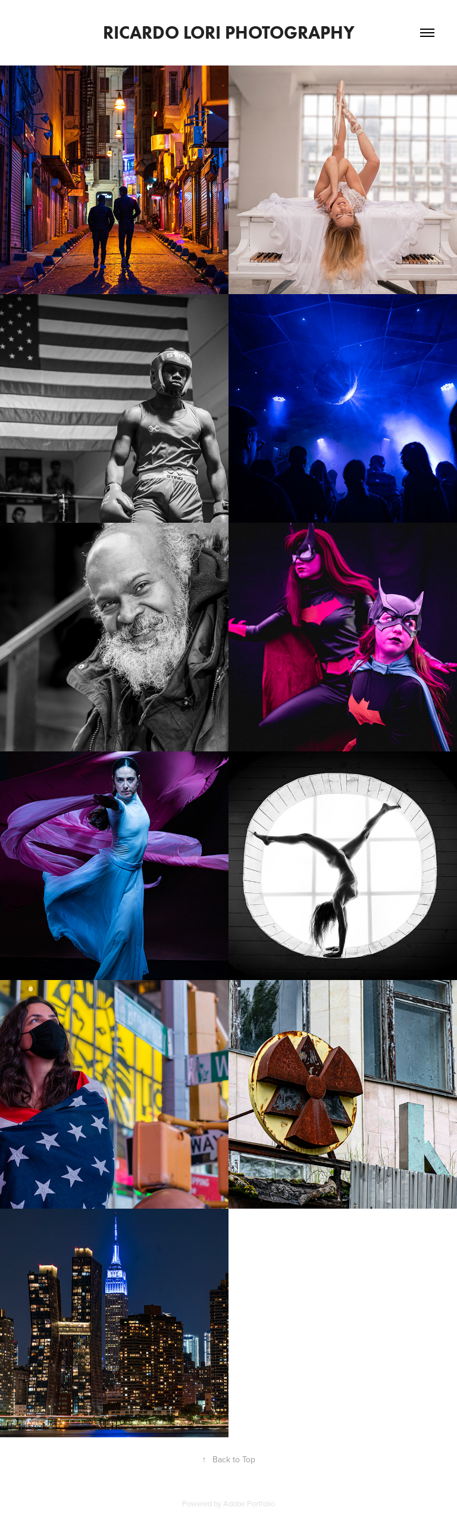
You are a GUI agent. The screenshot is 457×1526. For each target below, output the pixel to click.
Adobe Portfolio (249, 1503)
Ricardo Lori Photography (229, 32)
